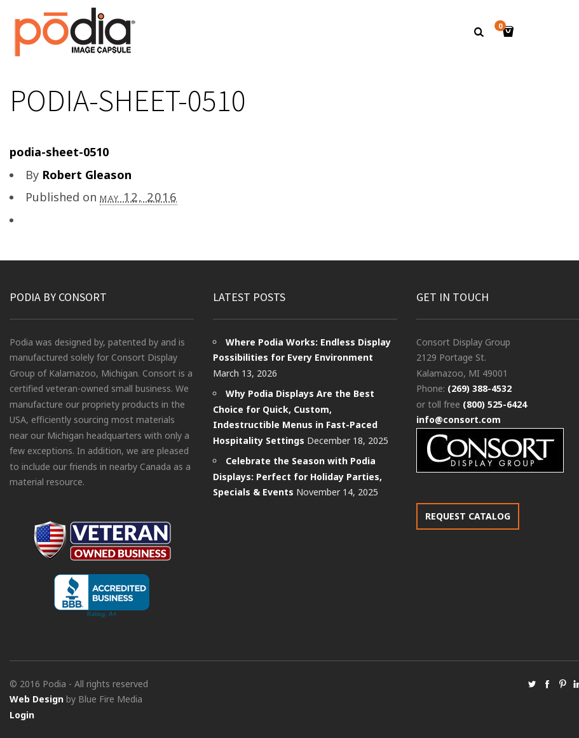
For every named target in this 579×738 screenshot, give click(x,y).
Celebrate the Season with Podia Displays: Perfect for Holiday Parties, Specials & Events (297, 476)
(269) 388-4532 (479, 388)
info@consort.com (458, 419)
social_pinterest (562, 684)
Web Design (37, 699)
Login (22, 715)
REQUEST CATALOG (467, 516)
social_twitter (532, 684)
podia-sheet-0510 (59, 151)
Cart (502, 27)
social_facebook (547, 684)
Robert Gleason (87, 174)
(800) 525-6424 (495, 404)
